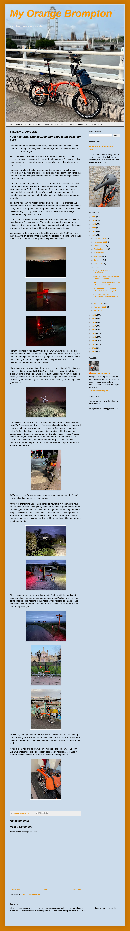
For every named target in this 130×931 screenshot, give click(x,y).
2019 (94, 319)
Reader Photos (97, 124)
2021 (94, 235)
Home (10, 124)
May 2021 (98, 264)
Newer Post (15, 890)
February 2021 (100, 307)
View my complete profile (99, 391)
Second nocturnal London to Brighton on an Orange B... (106, 289)
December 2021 (101, 238)
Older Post (76, 890)
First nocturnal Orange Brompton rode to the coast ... (106, 296)
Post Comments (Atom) (31, 894)
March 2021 (99, 303)
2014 (94, 337)
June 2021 (98, 260)
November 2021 (101, 242)
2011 (94, 348)
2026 (94, 217)
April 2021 (98, 267)
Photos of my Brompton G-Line (28, 124)
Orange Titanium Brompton (54, 124)
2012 (94, 344)
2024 (94, 224)
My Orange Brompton (61, 13)
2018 (94, 322)
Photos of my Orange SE (78, 124)
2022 (94, 231)
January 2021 (100, 310)
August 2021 (99, 253)
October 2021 (100, 245)
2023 (94, 228)
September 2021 (101, 249)
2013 (94, 341)
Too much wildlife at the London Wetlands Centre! (107, 283)
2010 (94, 352)
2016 (94, 330)
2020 (94, 315)
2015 (94, 333)
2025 (94, 220)
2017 (94, 326)
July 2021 (98, 256)
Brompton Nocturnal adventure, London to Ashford (107, 277)
